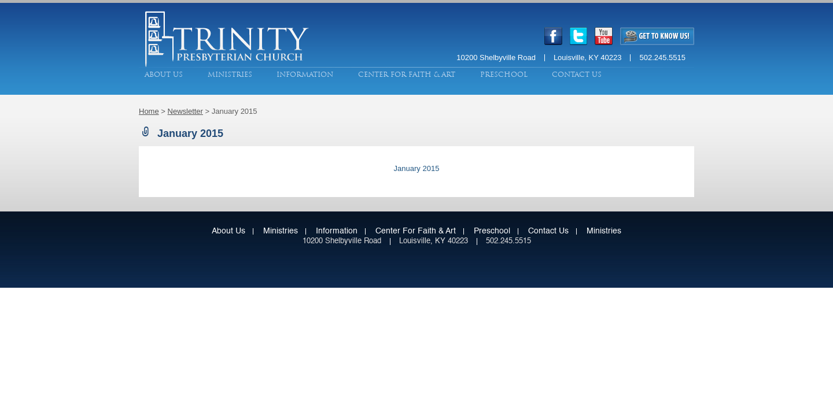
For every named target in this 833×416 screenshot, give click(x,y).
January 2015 (417, 168)
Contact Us (577, 74)
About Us (164, 74)
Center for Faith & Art (406, 74)
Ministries (230, 74)
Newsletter (185, 111)
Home (149, 111)
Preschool (504, 74)
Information (305, 74)
